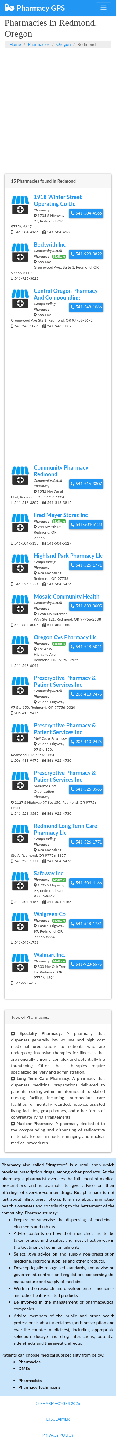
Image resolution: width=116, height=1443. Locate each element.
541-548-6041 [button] (86, 646)
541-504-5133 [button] (86, 524)
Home (15, 44)
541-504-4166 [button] (86, 213)
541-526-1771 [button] (86, 565)
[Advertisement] (58, 114)
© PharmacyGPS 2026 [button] (58, 1403)
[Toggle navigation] (103, 7)
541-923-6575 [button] (86, 964)
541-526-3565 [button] (86, 789)
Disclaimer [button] (58, 1419)
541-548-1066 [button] (86, 306)
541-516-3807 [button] (86, 483)
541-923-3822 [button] (86, 253)
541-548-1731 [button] (86, 923)
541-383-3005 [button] (86, 605)
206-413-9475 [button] (86, 694)
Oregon (63, 44)
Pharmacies (38, 44)
